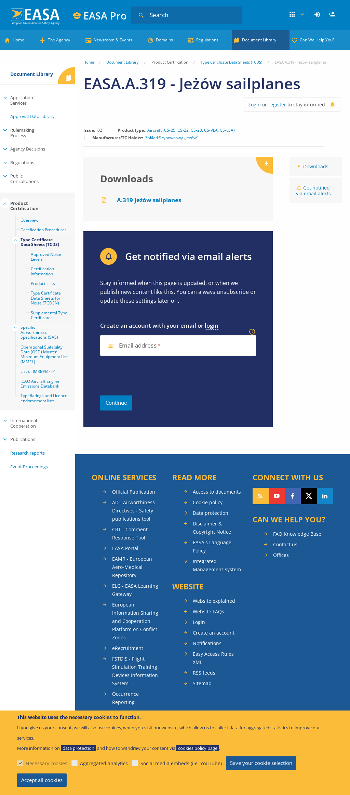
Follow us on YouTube (277, 496)
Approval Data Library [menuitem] (32, 116)
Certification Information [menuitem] (42, 271)
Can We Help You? (317, 40)
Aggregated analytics (104, 763)
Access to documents (217, 491)
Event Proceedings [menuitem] (29, 467)
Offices (281, 555)
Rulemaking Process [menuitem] (22, 133)
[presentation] (152, 375)
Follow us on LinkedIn (325, 496)
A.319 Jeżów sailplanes (149, 200)
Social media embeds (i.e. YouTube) (181, 763)
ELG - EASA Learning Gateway (135, 590)
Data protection (210, 513)
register (277, 104)
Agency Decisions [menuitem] (27, 149)
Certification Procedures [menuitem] (44, 230)
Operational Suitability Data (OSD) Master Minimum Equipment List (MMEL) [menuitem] (44, 354)
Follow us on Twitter (309, 496)
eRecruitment (127, 648)
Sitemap (202, 683)
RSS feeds (204, 672)
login (211, 325)
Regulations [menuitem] (22, 162)
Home (18, 40)
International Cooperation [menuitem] (23, 423)
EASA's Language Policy (212, 546)
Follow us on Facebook (293, 496)
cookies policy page (197, 748)
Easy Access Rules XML (213, 658)
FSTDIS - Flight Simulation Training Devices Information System (135, 671)
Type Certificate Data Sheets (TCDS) (231, 62)
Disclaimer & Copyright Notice (212, 527)
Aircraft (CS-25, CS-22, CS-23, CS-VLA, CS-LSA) (191, 130)
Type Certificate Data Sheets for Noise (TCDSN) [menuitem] (46, 298)
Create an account (213, 632)
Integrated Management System (217, 565)
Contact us (285, 544)
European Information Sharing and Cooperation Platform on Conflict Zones (135, 621)
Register (332, 14)
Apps (297, 14)
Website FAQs (208, 611)
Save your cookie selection (261, 762)
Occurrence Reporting (125, 698)
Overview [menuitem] (29, 220)
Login (318, 14)
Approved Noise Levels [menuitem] (46, 256)
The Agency (59, 40)
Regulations (207, 40)
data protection (78, 748)
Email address (138, 345)
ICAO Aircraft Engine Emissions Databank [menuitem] (40, 383)
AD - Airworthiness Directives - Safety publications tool (133, 510)
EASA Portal (125, 548)
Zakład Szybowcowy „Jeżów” (171, 138)
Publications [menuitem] (22, 439)
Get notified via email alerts (313, 190)
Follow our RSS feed (261, 496)
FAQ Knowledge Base (297, 534)
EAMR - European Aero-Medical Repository (132, 567)
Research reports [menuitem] (27, 453)
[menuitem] (318, 14)
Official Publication (133, 491)
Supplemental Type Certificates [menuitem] (49, 315)
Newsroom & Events (113, 40)
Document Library (259, 40)
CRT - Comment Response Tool (130, 533)
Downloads (315, 166)
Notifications (207, 643)
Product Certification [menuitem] (24, 206)
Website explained (214, 601)
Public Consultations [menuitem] (24, 178)
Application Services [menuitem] (21, 100)
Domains (164, 40)
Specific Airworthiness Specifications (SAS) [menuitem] (39, 332)
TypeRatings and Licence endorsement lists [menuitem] (44, 398)
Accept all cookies (42, 780)
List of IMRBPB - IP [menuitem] (38, 371)
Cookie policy (208, 502)
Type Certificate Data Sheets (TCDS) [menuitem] (40, 242)
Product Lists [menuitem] (43, 283)
